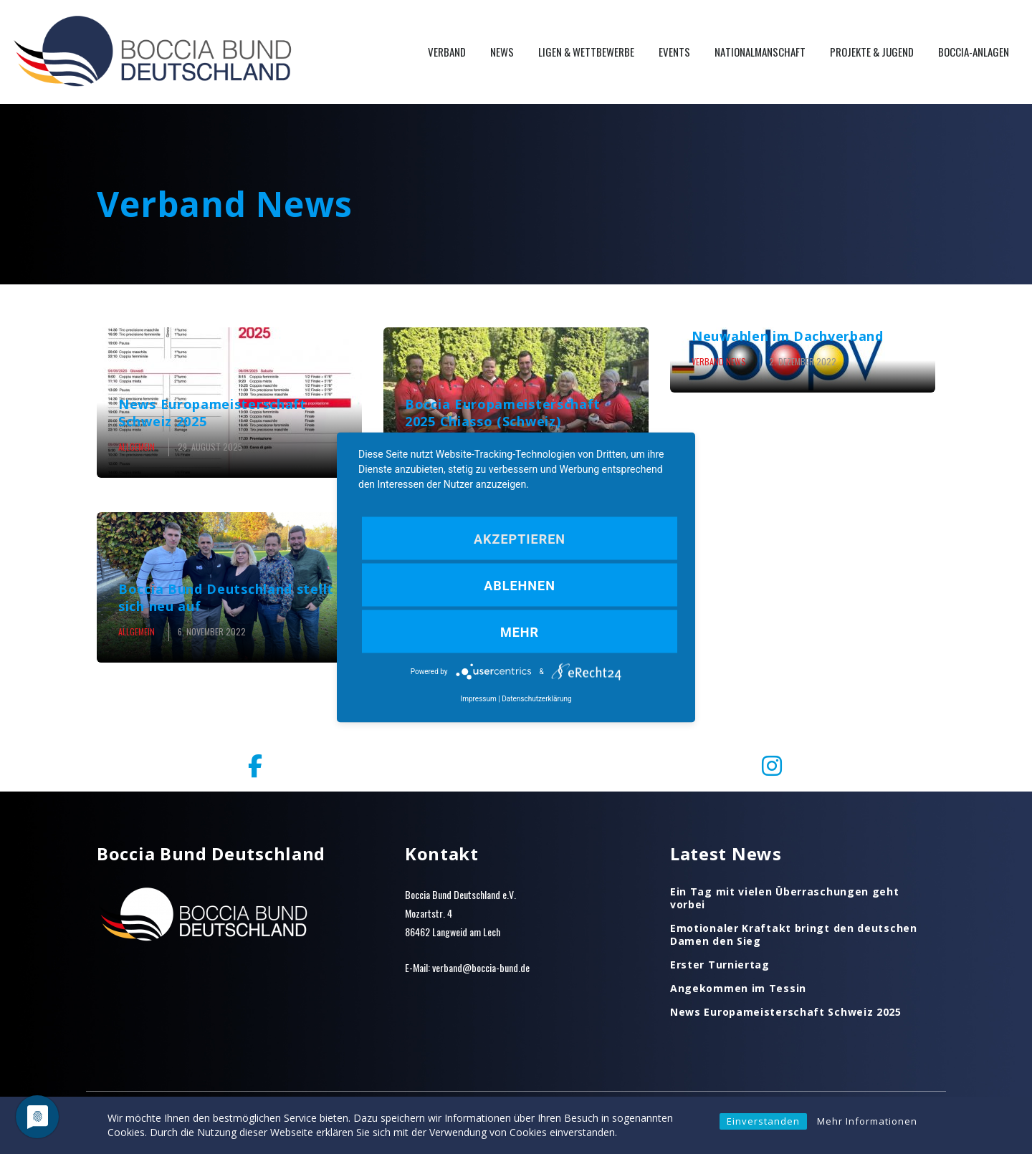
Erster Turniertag (720, 964)
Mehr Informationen (867, 1121)
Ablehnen (519, 584)
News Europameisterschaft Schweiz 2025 (786, 1012)
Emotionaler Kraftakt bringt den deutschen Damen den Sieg (793, 935)
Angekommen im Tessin (738, 988)
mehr (519, 631)
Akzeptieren (519, 538)
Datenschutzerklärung (536, 698)
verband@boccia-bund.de (481, 967)
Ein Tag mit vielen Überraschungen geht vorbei (784, 898)
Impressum (478, 698)
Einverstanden (763, 1121)
